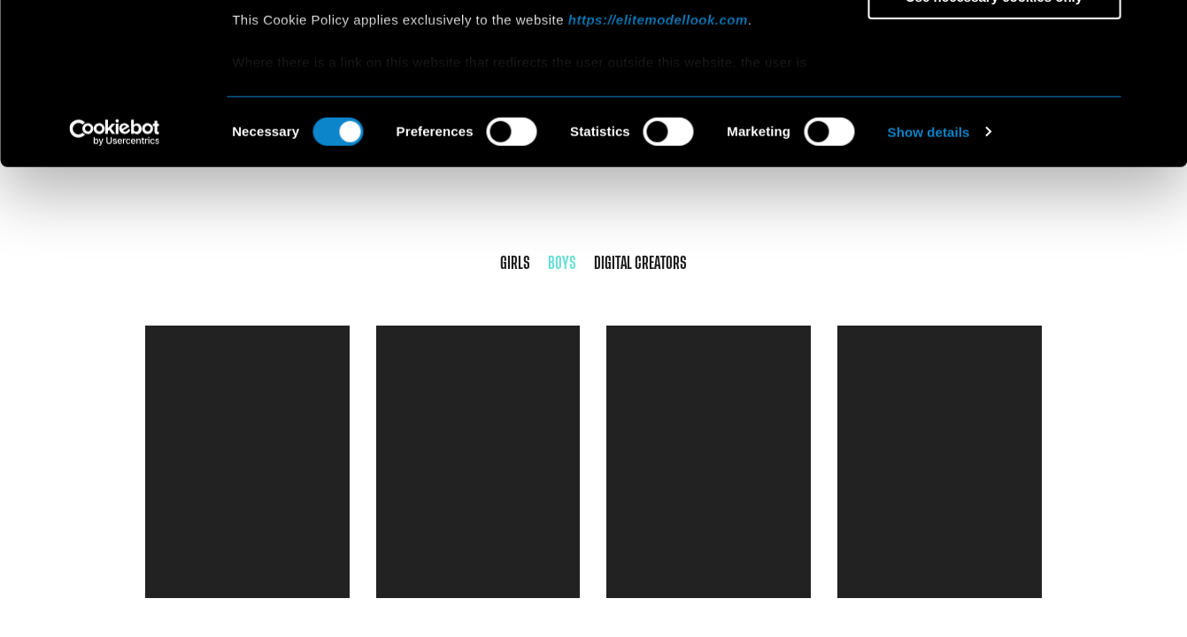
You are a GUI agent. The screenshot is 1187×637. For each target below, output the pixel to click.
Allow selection (993, 96)
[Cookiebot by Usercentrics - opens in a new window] (114, 283)
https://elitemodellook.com (658, 170)
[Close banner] (1159, 27)
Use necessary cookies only (994, 147)
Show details (929, 282)
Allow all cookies (994, 43)
